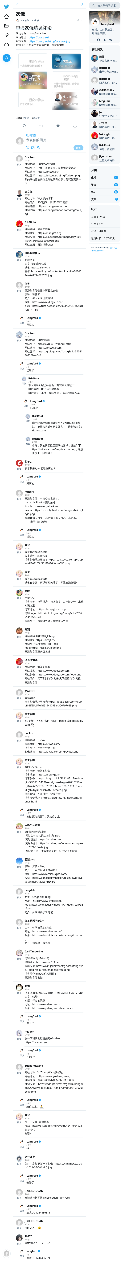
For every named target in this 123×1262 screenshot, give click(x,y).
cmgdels (30, 890)
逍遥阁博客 (31, 660)
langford (31, 1251)
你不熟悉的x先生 (34, 921)
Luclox (29, 733)
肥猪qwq (30, 691)
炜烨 (27, 986)
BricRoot (30, 157)
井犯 (27, 629)
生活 (93, 177)
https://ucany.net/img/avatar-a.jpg (49, 41)
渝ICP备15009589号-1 (104, 249)
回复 (78, 147)
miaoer (29, 1031)
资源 (93, 185)
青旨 (27, 545)
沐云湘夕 (30, 1157)
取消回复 (31, 135)
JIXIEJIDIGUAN (34, 1191)
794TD (28, 1236)
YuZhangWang (34, 1065)
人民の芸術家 (32, 825)
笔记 (93, 192)
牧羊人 (28, 461)
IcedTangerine (34, 951)
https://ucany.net (39, 37)
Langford (26, 20)
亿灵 (27, 283)
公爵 (27, 591)
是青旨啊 (30, 714)
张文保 (28, 191)
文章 (93, 199)
